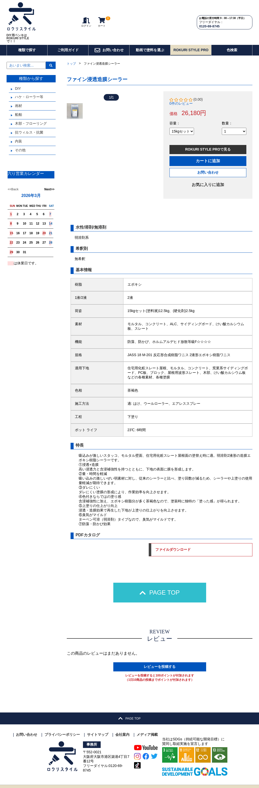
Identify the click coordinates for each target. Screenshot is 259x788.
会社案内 (122, 726)
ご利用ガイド (68, 32)
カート (101, 13)
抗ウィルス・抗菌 (29, 114)
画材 (18, 87)
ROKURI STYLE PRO (191, 32)
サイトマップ (97, 726)
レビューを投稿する (160, 658)
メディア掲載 (147, 726)
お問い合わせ (109, 32)
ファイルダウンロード (224, 541)
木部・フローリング (31, 105)
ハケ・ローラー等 (29, 79)
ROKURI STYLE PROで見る (208, 131)
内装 (18, 123)
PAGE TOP (160, 584)
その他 (20, 132)
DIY (18, 70)
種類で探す (27, 32)
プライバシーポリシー (62, 726)
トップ (71, 45)
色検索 (232, 32)
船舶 (18, 96)
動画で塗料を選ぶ (150, 32)
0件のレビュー (181, 85)
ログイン (86, 13)
